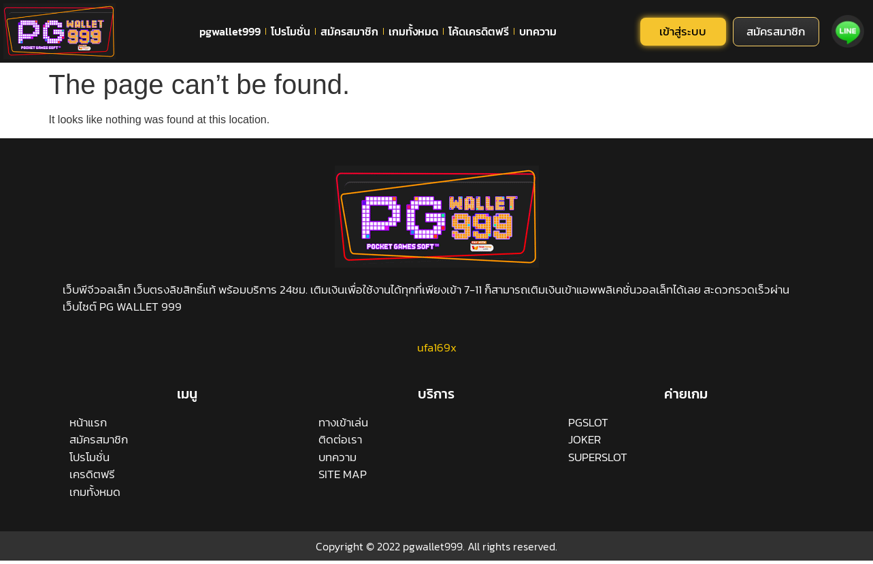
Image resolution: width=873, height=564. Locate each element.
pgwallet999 (230, 31)
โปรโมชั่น (290, 31)
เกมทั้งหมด (413, 31)
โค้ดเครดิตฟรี (478, 31)
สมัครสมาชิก (349, 31)
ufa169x (437, 347)
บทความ (538, 31)
